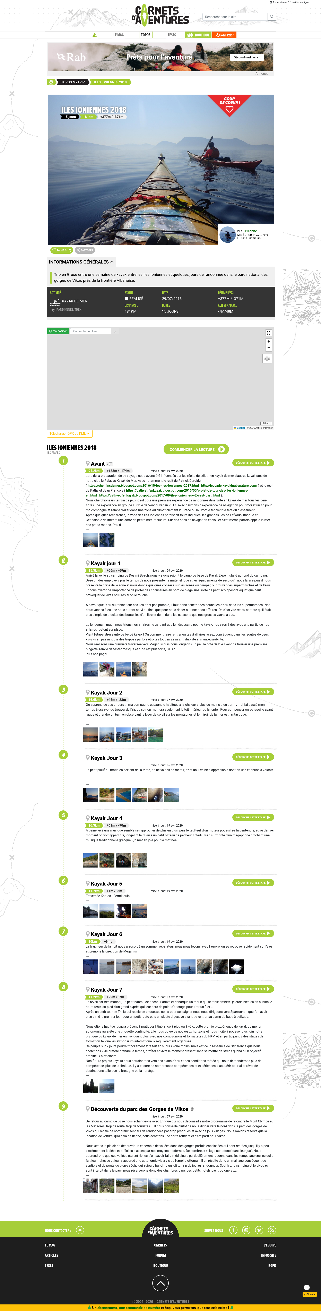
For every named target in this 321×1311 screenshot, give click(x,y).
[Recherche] (235, 17)
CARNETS (160, 1245)
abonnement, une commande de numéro (128, 1307)
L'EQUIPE (270, 1245)
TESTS (172, 35)
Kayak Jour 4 (106, 818)
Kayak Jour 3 (106, 758)
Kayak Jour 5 (106, 884)
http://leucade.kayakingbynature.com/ (229, 486)
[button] (269, 333)
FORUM (160, 1255)
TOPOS (145, 35)
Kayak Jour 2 (106, 693)
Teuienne (250, 231)
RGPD (272, 1266)
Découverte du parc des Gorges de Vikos (139, 1109)
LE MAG (118, 35)
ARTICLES (51, 1255)
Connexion (226, 35)
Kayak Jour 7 (106, 990)
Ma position (58, 331)
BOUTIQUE (202, 35)
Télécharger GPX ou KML (70, 433)
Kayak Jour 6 (106, 934)
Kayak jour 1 (106, 563)
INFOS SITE (268, 1255)
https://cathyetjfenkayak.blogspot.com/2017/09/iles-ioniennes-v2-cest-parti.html (159, 495)
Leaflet (239, 427)
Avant (98, 464)
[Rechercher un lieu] (90, 331)
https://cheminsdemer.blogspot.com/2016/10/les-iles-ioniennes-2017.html (143, 486)
